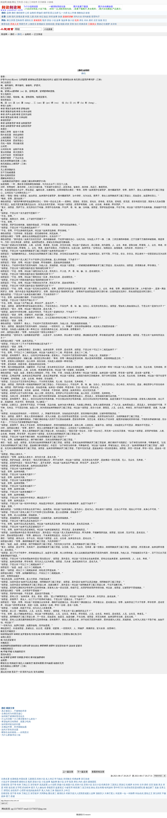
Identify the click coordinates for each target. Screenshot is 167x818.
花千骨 (13, 785)
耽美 (71, 782)
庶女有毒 (100, 787)
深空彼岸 (34, 785)
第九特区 (157, 793)
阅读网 (3, 2)
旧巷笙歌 (5, 785)
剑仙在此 (139, 793)
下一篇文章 (82, 772)
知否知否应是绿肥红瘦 (134, 787)
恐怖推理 (20, 20)
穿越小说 (61, 785)
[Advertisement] (69, 52)
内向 (86, 20)
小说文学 (5, 782)
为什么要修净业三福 (11, 735)
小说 (25, 2)
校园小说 (70, 785)
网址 (14, 2)
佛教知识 (81, 13)
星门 (8, 796)
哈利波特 (108, 787)
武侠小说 (41, 779)
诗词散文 (67, 779)
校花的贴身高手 (33, 790)
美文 (105, 20)
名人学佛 (72, 13)
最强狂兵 (61, 793)
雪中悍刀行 (118, 787)
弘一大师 (63, 13)
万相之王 (26, 785)
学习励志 (58, 779)
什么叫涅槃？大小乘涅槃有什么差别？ (19, 719)
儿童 (32, 16)
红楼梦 (107, 24)
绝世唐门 (77, 787)
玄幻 (76, 24)
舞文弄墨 (11, 20)
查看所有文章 (98, 772)
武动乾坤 (26, 787)
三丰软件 (33, 2)
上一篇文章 (68, 772)
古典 (9, 16)
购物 (9, 2)
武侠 (36, 16)
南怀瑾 (46, 13)
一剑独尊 (130, 793)
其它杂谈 (85, 779)
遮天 (33, 787)
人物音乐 (32, 24)
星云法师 (54, 13)
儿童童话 (32, 779)
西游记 (100, 24)
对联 (6, 787)
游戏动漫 (50, 24)
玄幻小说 (97, 785)
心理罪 (22, 790)
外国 (27, 16)
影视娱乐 (41, 24)
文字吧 (18, 787)
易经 (91, 20)
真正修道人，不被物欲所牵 (14, 711)
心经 (27, 13)
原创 (49, 20)
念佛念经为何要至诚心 (12, 713)
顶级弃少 (100, 793)
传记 (41, 16)
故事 (9, 13)
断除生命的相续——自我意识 (15, 732)
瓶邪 (44, 20)
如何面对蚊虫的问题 (11, 724)
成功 (85, 782)
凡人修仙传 (41, 787)
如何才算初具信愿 (10, 729)
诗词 (51, 16)
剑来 (19, 785)
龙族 (157, 787)
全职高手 (15, 790)
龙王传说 (86, 787)
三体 (52, 790)
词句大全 (78, 16)
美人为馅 (45, 790)
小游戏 (50, 2)
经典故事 (76, 779)
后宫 (95, 20)
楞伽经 (40, 13)
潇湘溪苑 (92, 782)
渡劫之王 (148, 793)
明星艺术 (23, 24)
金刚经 (33, 13)
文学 (66, 782)
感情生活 (29, 20)
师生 (81, 20)
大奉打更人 (109, 793)
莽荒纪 (7, 790)
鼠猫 (100, 20)
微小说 (71, 20)
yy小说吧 (52, 785)
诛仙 (93, 787)
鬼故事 (64, 20)
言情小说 (88, 785)
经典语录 (83, 24)
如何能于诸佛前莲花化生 (13, 716)
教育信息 (5, 24)
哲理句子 (95, 16)
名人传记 (50, 779)
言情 (72, 24)
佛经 (13, 13)
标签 (88, 13)
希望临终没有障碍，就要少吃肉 (16, 721)
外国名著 (23, 779)
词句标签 (86, 16)
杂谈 (60, 16)
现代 (13, 16)
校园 (62, 24)
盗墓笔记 (59, 787)
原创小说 (36, 782)
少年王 (67, 790)
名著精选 (14, 779)
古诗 (142, 785)
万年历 (20, 2)
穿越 (58, 24)
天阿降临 (43, 793)
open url (4, 803)
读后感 (11, 787)
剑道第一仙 (121, 793)
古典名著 (5, 779)
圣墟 (13, 796)
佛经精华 (20, 13)
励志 (46, 16)
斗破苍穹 (68, 787)
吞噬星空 (51, 787)
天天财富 (42, 2)
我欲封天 (59, 790)
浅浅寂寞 (43, 785)
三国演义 (114, 785)
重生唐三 (52, 793)
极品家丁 (150, 787)
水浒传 (113, 24)
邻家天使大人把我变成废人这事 (80, 793)
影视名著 (20, 16)
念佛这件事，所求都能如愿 (14, 727)
